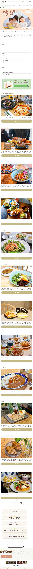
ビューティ (29, 551)
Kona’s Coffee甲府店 (6, 49)
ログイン (23, 1)
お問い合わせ (29, 1)
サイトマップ (14, 552)
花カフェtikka (5, 65)
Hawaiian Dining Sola (6, 74)
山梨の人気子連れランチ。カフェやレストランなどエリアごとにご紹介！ (16, 5)
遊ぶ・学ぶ (24, 554)
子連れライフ (4, 5)
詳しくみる (17, 121)
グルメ (24, 551)
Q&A (13, 553)
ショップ (24, 556)
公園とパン (4, 69)
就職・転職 (24, 555)
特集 (23, 552)
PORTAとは (14, 551)
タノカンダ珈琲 (5, 58)
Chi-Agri (4, 51)
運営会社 (19, 556)
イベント (29, 553)
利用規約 (19, 555)
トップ (1, 5)
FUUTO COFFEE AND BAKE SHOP (8, 72)
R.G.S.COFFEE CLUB (6, 60)
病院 (28, 552)
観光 (23, 553)
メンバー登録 (18, 1)
